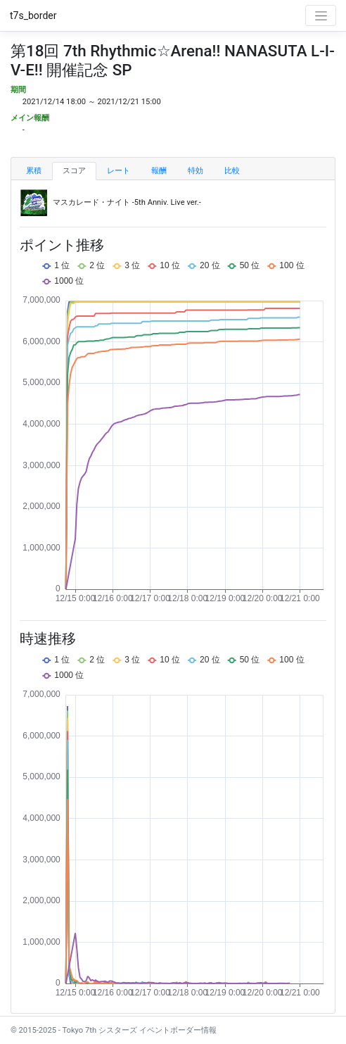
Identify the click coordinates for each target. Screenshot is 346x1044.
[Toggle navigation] (320, 15)
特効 (195, 170)
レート (118, 170)
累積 (33, 170)
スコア (74, 170)
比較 (232, 170)
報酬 (159, 170)
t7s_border (33, 15)
